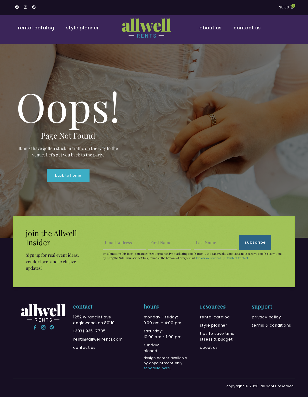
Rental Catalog (36, 28)
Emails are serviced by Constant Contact (222, 258)
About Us (210, 28)
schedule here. (157, 368)
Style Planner (82, 28)
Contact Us (247, 28)
